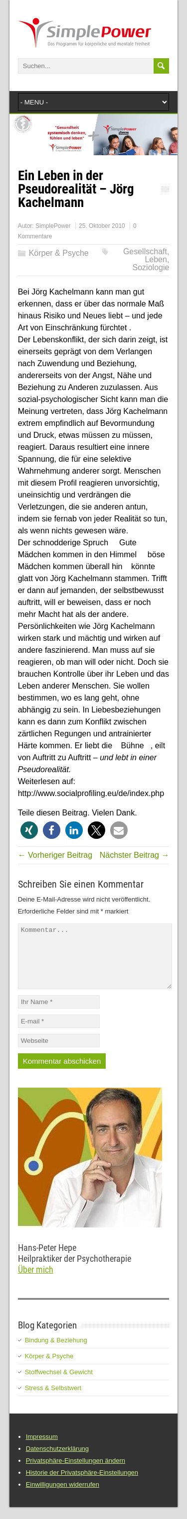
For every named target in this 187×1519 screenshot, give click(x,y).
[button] (29, 830)
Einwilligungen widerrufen (62, 1496)
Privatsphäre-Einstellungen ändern (75, 1472)
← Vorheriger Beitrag (55, 855)
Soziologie (151, 267)
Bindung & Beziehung (56, 1352)
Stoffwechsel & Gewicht (59, 1384)
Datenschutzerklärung (57, 1460)
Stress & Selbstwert (53, 1400)
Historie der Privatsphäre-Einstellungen (82, 1484)
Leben (156, 259)
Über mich (35, 1281)
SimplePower (53, 225)
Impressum (42, 1448)
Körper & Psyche (59, 253)
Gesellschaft (145, 251)
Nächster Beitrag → (135, 855)
